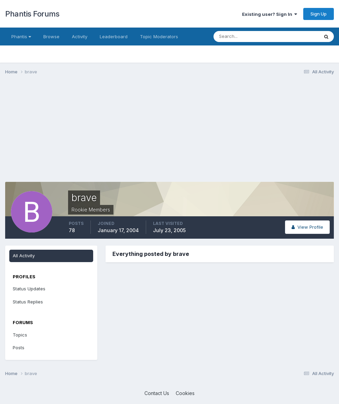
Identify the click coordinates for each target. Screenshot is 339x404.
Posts (18, 347)
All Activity (24, 255)
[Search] (244, 36)
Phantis (21, 36)
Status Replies (28, 301)
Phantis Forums (32, 13)
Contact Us (156, 393)
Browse (51, 36)
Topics (20, 335)
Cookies (185, 393)
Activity (79, 36)
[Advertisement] (85, 133)
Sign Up (318, 14)
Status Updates (29, 288)
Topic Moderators (159, 36)
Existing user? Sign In (269, 14)
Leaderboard (114, 36)
